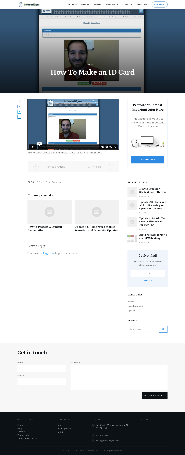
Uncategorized (135, 305)
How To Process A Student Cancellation (49, 217)
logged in (48, 253)
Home (20, 425)
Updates (132, 310)
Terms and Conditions (28, 438)
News (131, 301)
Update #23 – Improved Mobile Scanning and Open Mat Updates (97, 217)
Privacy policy (23, 435)
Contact (21, 431)
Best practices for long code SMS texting (153, 236)
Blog (19, 428)
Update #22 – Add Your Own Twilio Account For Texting (153, 221)
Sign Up (147, 280)
